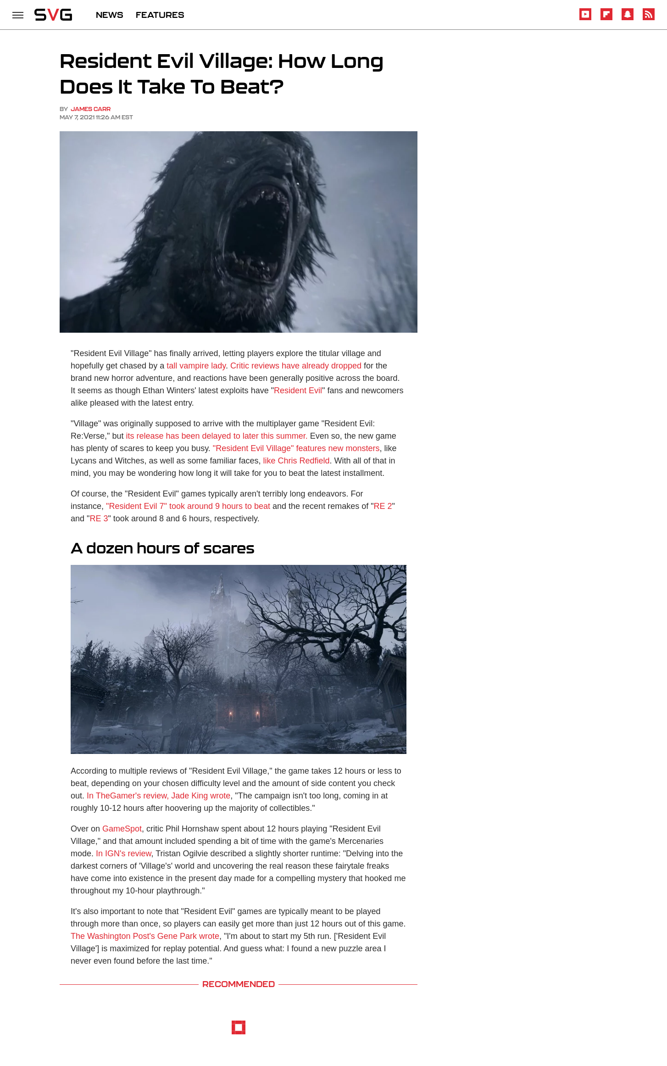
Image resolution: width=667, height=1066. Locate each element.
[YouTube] (585, 18)
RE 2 (383, 506)
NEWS (109, 15)
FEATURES (160, 15)
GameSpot (122, 828)
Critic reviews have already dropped (295, 365)
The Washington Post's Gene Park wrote (145, 936)
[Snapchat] (628, 18)
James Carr (91, 109)
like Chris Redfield (296, 460)
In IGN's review (123, 853)
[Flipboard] (606, 18)
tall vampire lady (196, 365)
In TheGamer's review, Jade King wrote (158, 795)
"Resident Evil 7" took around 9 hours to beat (188, 506)
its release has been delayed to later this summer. (216, 436)
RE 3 (98, 518)
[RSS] (649, 18)
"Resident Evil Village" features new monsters (296, 448)
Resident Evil (298, 390)
